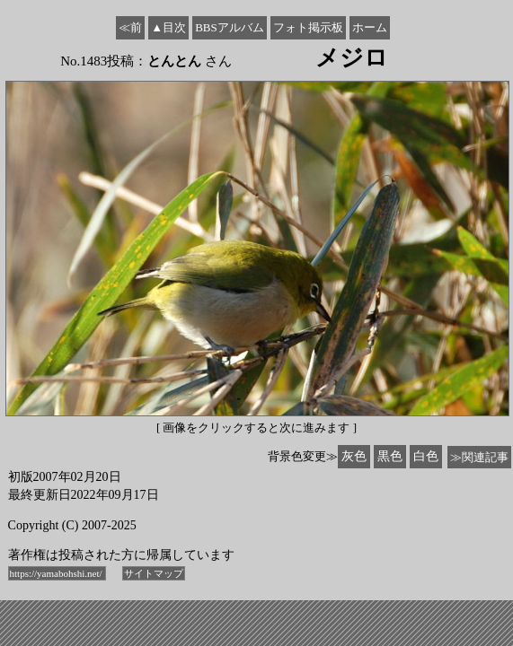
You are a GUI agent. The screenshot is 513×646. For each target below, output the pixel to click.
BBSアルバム (229, 27)
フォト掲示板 (308, 27)
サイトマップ (153, 573)
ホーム (369, 27)
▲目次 (168, 27)
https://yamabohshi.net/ (57, 573)
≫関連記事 (479, 457)
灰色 (354, 456)
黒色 (389, 456)
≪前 (130, 27)
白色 (425, 456)
